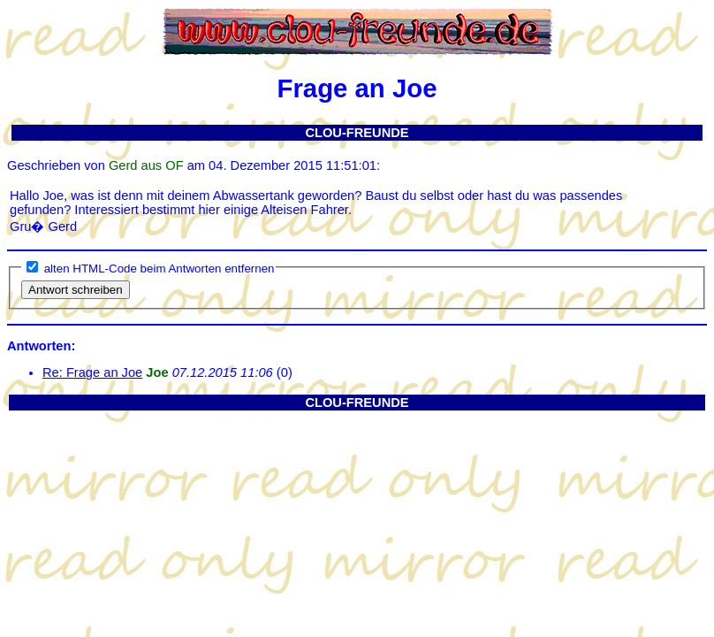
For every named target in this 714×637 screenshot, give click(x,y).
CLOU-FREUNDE (356, 133)
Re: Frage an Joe (92, 372)
